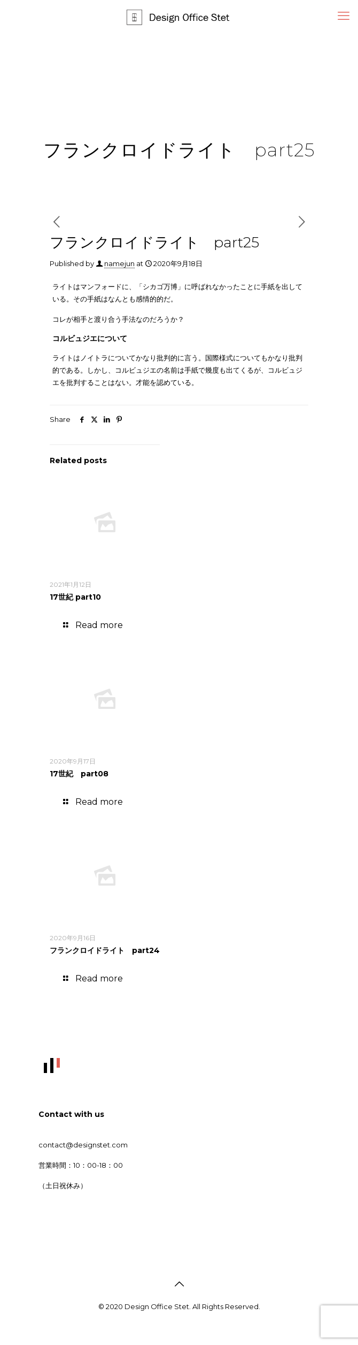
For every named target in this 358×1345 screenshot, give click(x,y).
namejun (119, 263)
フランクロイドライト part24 (105, 950)
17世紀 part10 (75, 597)
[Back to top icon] (179, 1284)
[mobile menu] (343, 16)
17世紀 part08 (79, 774)
